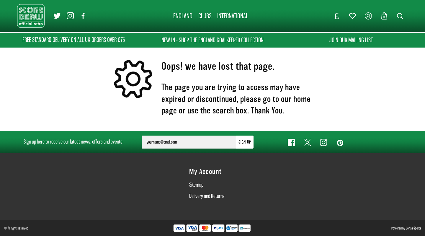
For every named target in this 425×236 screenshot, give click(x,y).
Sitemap (196, 185)
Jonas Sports (413, 228)
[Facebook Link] (83, 16)
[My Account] (368, 15)
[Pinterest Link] (340, 142)
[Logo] (31, 15)
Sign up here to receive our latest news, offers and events (73, 141)
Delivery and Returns (207, 196)
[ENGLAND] (182, 16)
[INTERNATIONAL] (233, 16)
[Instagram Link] (70, 16)
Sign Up (244, 142)
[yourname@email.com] (189, 142)
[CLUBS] (205, 16)
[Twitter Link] (57, 16)
